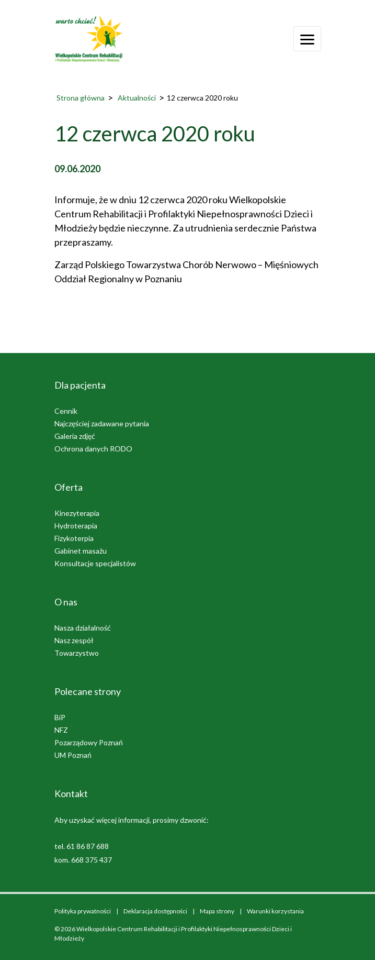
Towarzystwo (76, 652)
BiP (59, 717)
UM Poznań (73, 755)
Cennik (65, 410)
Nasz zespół (74, 640)
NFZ (61, 729)
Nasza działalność (82, 627)
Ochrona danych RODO (93, 448)
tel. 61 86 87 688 (81, 846)
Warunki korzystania (275, 911)
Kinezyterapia (76, 513)
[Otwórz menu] (307, 38)
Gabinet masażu (80, 550)
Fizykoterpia (74, 538)
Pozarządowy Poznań (88, 742)
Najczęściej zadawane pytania (101, 423)
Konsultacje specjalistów (95, 563)
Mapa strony (217, 911)
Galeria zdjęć (74, 436)
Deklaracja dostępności (155, 911)
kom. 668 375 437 (83, 859)
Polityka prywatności (82, 911)
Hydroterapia (75, 525)
